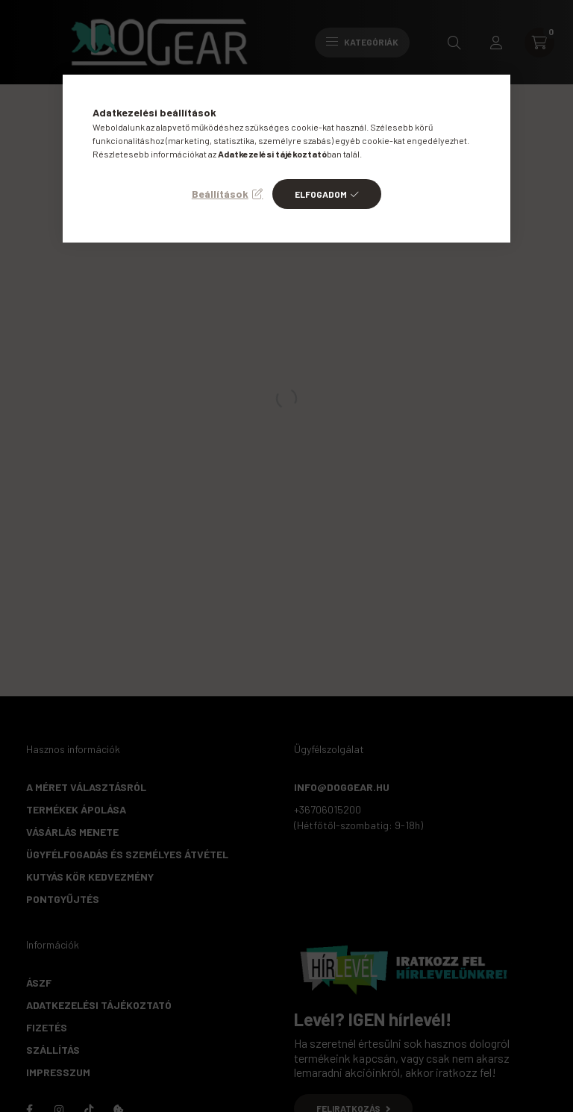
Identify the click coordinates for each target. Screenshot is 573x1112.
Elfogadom (321, 194)
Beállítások (220, 193)
